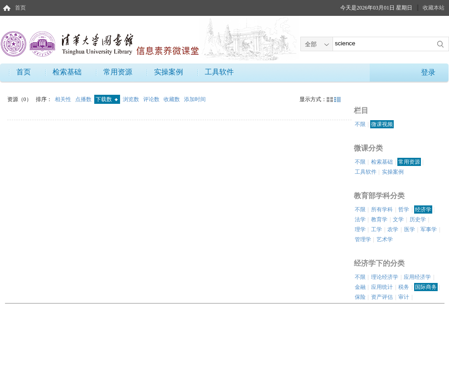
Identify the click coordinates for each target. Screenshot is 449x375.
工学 (376, 229)
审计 (403, 297)
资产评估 (382, 297)
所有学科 (382, 209)
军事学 (428, 229)
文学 (398, 219)
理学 (360, 229)
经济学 (423, 209)
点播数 (84, 99)
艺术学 (385, 239)
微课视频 (382, 124)
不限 (360, 124)
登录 (428, 72)
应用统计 (382, 287)
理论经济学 (384, 277)
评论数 (152, 99)
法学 (360, 219)
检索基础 (67, 72)
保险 (360, 297)
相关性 (63, 99)
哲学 (403, 209)
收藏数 (172, 99)
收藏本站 (433, 8)
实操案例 (168, 72)
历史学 (418, 219)
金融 (360, 287)
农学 (392, 229)
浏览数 (131, 99)
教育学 (379, 219)
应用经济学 (417, 277)
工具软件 (219, 72)
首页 (20, 8)
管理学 (363, 239)
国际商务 (426, 287)
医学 (409, 229)
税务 (403, 287)
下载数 (107, 99)
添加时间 (195, 99)
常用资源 (117, 72)
